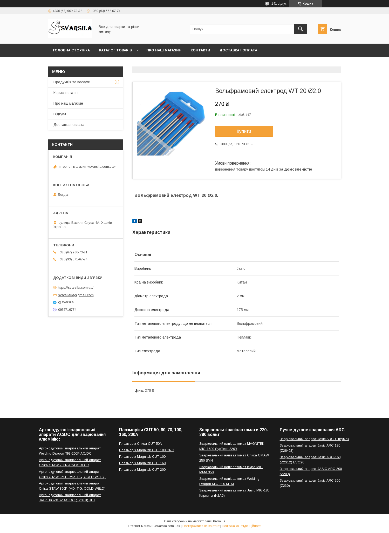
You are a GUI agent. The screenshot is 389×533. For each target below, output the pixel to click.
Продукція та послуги (71, 82)
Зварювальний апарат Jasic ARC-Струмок (314, 439)
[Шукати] (300, 29)
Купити (244, 131)
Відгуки (59, 114)
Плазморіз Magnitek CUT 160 (142, 463)
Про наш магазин (163, 50)
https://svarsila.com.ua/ (75, 287)
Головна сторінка (71, 50)
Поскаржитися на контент (201, 526)
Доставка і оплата (238, 50)
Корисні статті (65, 93)
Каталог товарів (115, 50)
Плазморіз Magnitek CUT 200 (142, 469)
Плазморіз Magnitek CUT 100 (142, 456)
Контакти (200, 50)
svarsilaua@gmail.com (76, 295)
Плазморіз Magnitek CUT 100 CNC (146, 450)
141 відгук (278, 3)
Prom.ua (219, 521)
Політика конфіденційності (241, 526)
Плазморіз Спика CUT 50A (140, 444)
